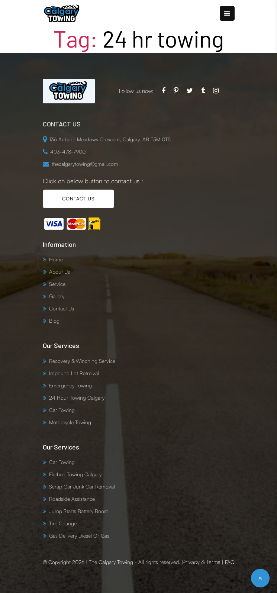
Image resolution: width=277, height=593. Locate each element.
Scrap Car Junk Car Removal (82, 486)
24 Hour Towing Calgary (76, 397)
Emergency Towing (70, 385)
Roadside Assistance (72, 499)
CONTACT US (78, 199)
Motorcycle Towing (70, 422)
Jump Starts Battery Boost (78, 511)
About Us (59, 271)
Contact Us (61, 308)
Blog (54, 321)
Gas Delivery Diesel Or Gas (79, 535)
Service (57, 284)
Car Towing (62, 410)
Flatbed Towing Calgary (75, 474)
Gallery (56, 296)
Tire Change (63, 523)
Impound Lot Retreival (74, 373)
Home (56, 259)
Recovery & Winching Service (82, 361)
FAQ (230, 562)
